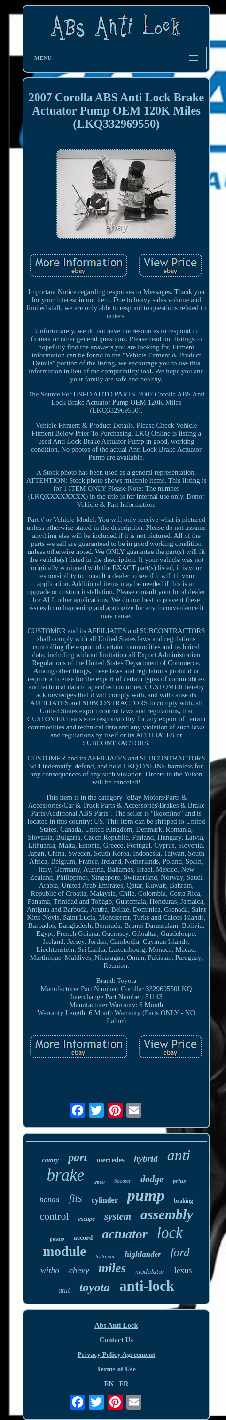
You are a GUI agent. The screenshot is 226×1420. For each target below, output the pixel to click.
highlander (143, 1254)
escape (86, 1218)
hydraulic (105, 1256)
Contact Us (116, 1340)
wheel (99, 1182)
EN (109, 1383)
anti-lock (146, 1286)
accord (83, 1237)
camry (50, 1160)
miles (112, 1268)
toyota (94, 1287)
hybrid (146, 1159)
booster (122, 1181)
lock (170, 1232)
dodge (152, 1179)
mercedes (110, 1160)
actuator (124, 1234)
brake (66, 1175)
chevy (79, 1270)
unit (64, 1290)
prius (179, 1180)
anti (179, 1155)
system (117, 1216)
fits (75, 1198)
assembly (166, 1214)
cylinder (105, 1200)
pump (145, 1195)
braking (183, 1200)
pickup (57, 1239)
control (54, 1216)
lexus (183, 1270)
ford (180, 1252)
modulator (150, 1271)
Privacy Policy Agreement (117, 1354)
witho (49, 1270)
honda (49, 1199)
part (77, 1157)
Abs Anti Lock (116, 1325)
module (64, 1251)
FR (124, 1383)
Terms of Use (116, 1369)
